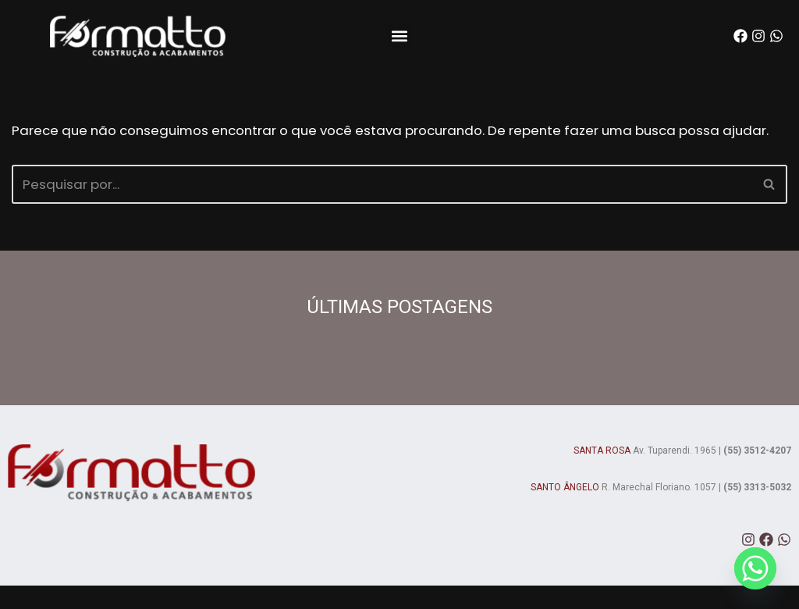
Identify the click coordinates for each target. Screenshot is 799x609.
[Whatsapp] (755, 568)
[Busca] (382, 206)
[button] (400, 36)
